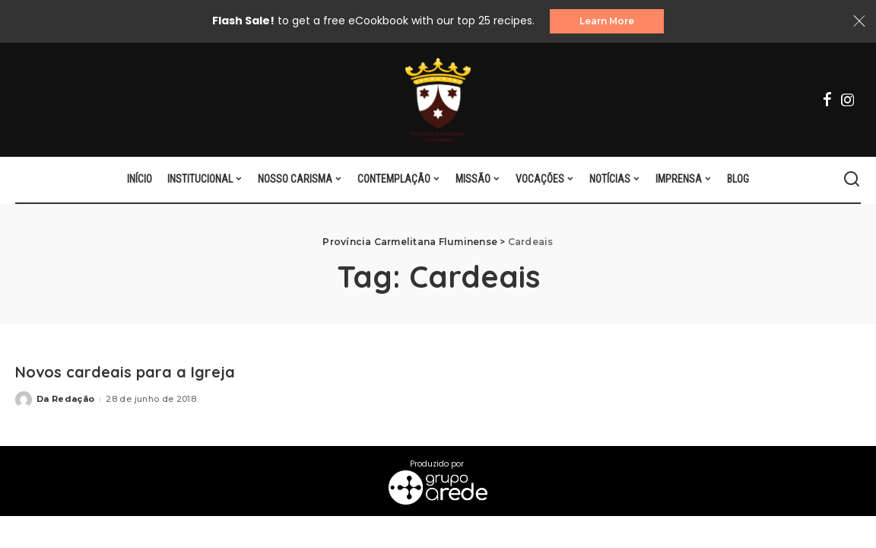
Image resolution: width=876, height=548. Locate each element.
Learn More (606, 21)
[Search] (852, 179)
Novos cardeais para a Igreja (125, 371)
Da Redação (65, 398)
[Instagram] (847, 100)
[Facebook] (827, 100)
